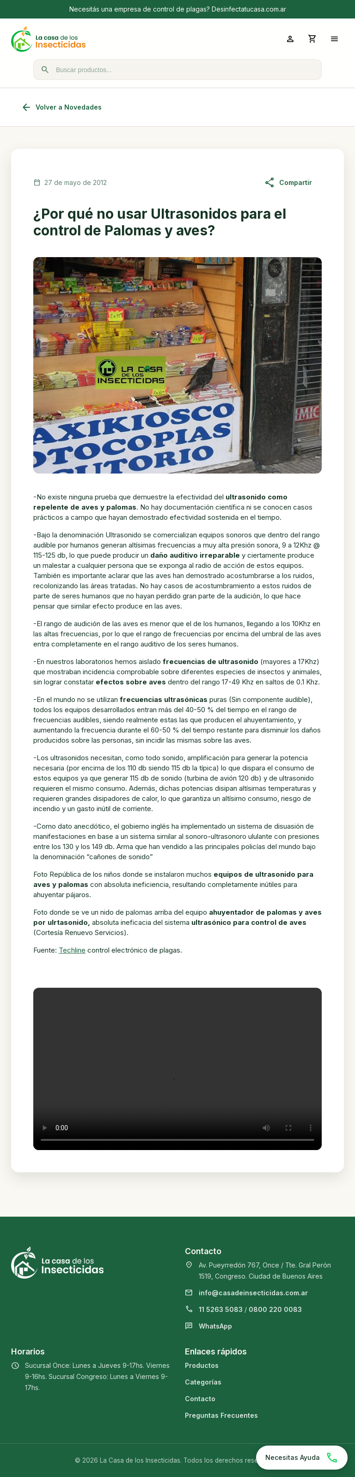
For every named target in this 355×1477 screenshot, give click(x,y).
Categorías (203, 1382)
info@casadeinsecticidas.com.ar (253, 1293)
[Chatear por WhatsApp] (302, 1458)
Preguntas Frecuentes (221, 1415)
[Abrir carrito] (312, 39)
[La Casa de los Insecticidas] (94, 39)
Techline (72, 950)
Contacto (200, 1399)
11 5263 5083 (221, 1309)
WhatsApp (215, 1326)
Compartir (288, 182)
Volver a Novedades (61, 107)
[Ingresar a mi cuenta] (290, 39)
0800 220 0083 (275, 1309)
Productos (202, 1365)
